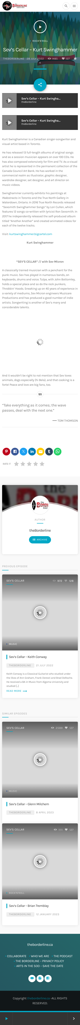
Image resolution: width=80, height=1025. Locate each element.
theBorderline (13, 58)
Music (13, 644)
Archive (39, 539)
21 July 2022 (44, 665)
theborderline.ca (38, 998)
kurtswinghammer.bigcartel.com (30, 234)
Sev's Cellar (15, 580)
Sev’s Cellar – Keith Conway (28, 657)
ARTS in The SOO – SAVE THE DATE (39, 966)
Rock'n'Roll (40, 41)
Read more (16, 691)
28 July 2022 (35, 58)
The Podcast (63, 956)
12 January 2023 (47, 914)
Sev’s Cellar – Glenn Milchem (29, 804)
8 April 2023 (45, 812)
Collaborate (16, 956)
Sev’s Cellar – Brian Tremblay (29, 906)
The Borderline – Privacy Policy (40, 961)
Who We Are (40, 956)
